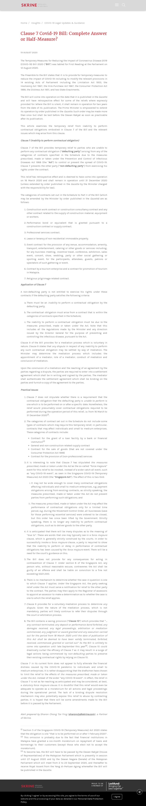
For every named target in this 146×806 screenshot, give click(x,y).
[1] (48, 415)
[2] (44, 441)
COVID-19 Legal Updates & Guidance (64, 22)
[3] (86, 646)
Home (24, 22)
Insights (35, 22)
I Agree (117, 796)
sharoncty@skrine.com (81, 714)
